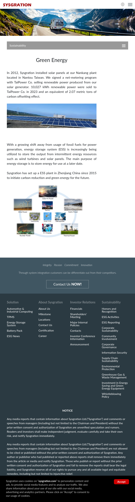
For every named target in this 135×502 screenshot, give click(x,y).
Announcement (79, 344)
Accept (121, 481)
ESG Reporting (111, 322)
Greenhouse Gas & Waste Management (114, 376)
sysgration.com (47, 481)
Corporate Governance (109, 346)
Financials (76, 308)
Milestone (44, 314)
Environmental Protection (111, 367)
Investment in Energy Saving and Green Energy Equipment (115, 385)
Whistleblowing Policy (111, 395)
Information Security (114, 352)
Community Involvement (109, 337)
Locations (44, 319)
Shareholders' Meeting (78, 315)
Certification (46, 330)
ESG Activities (110, 317)
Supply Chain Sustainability (110, 359)
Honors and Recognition (109, 310)
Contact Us (67, 284)
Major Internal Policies (79, 324)
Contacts (75, 330)
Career (42, 335)
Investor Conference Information (82, 337)
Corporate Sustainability (110, 329)
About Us (44, 308)
